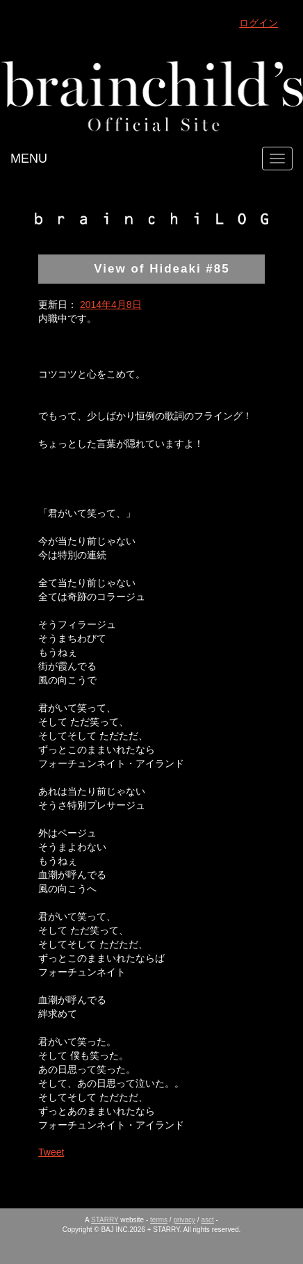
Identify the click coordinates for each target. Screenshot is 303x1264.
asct (207, 1220)
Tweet (51, 1152)
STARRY (104, 1220)
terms (158, 1220)
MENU (28, 158)
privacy (184, 1220)
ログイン (258, 23)
